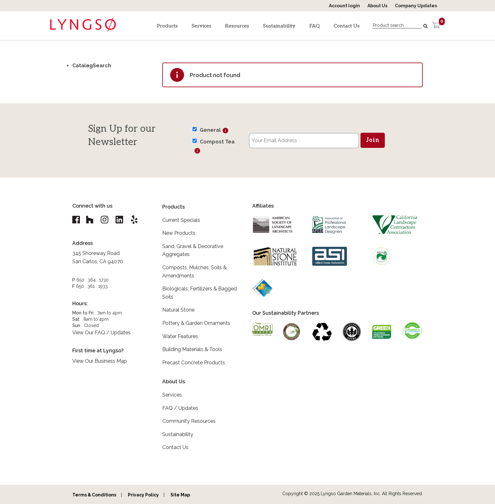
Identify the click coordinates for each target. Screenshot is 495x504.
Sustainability (279, 26)
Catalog (82, 66)
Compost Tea (217, 142)
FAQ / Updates (180, 408)
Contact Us (347, 26)
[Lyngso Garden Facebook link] (77, 219)
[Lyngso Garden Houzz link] (90, 219)
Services (201, 26)
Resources (237, 26)
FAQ (314, 26)
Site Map (180, 494)
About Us (377, 5)
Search (102, 66)
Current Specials (181, 220)
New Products (178, 233)
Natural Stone (178, 310)
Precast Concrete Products (193, 363)
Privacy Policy (143, 494)
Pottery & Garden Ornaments (196, 323)
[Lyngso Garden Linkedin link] (122, 219)
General (210, 130)
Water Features (180, 336)
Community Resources (189, 421)
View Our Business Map (99, 361)
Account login (344, 5)
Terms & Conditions (94, 494)
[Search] (426, 26)
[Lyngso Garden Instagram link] (106, 219)
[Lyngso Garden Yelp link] (137, 219)
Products (167, 26)
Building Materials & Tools (192, 349)
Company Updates (416, 5)
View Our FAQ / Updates (101, 333)
